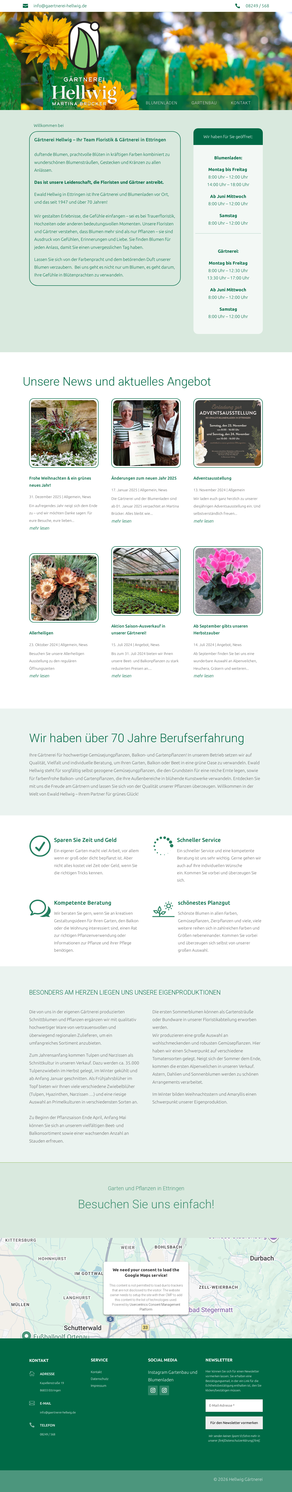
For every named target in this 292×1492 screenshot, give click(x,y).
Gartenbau (204, 102)
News (86, 497)
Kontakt (241, 102)
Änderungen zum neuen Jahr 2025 (144, 478)
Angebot (142, 645)
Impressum (98, 1385)
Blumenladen (161, 102)
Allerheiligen (41, 632)
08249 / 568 (257, 5)
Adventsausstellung (212, 478)
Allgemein (72, 497)
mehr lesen (39, 528)
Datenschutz (99, 1379)
